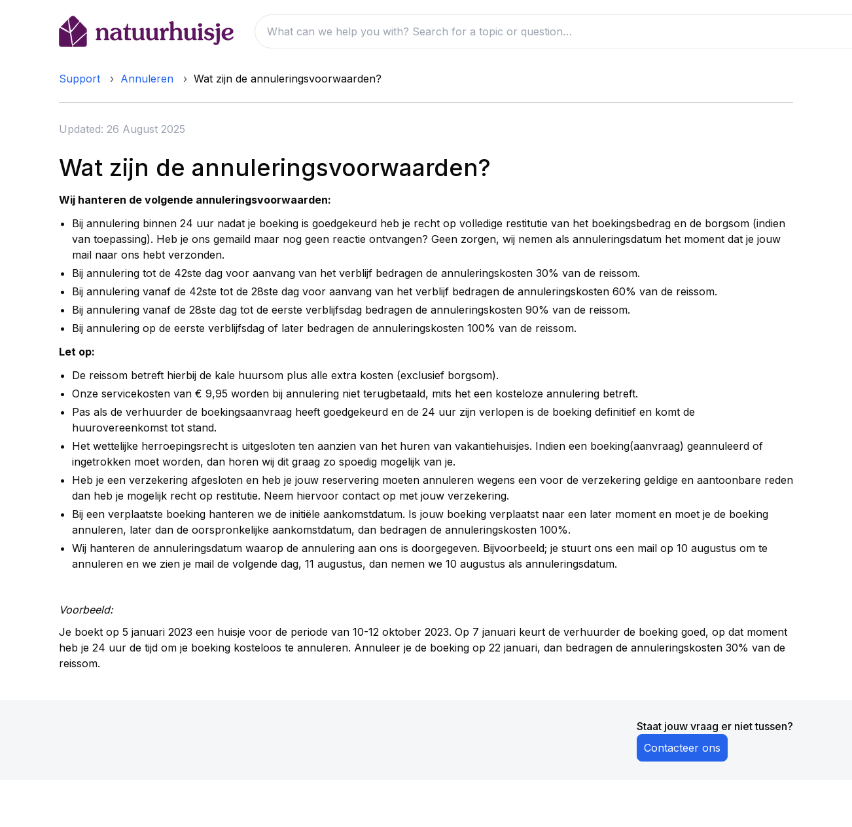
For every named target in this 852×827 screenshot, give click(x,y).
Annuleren (146, 78)
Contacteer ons (682, 747)
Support (79, 78)
